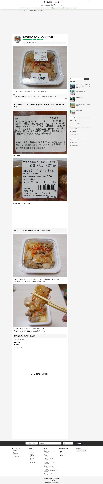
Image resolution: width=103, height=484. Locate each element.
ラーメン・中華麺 (47, 460)
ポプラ (74, 8)
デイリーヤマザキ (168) (75, 131)
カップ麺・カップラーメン (49, 462)
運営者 (14, 452)
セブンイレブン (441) (74, 120)
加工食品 (46, 471)
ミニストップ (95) (74, 128)
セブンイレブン (23, 8)
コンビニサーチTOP (17, 10)
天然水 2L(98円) (76, 97)
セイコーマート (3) (74, 142)
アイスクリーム (47, 474)
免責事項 (14, 454)
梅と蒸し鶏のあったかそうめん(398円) (80, 104)
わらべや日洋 (40, 39)
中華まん (46, 469)
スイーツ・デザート (48, 473)
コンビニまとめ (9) (74, 145)
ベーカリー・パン (47, 456)
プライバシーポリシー (17, 456)
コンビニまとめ (32, 462)
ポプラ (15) (72, 137)
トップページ (17, 448)
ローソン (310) (73, 126)
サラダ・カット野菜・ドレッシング (51, 470)
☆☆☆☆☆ (62, 456)
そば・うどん (46, 459)
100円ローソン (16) (74, 139)
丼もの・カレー (47, 451)
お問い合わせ (15, 453)
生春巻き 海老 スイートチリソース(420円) (79, 111)
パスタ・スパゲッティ (48, 466)
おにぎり (46, 452)
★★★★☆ (62, 451)
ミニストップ (49, 8)
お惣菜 (17, 344)
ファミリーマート (40, 8)
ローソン (32, 8)
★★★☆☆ (33, 39)
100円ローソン (31, 456)
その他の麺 (46, 463)
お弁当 (45, 450)
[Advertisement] (51, 22)
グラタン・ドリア (47, 465)
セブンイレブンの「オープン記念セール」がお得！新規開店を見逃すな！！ (80, 86)
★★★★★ (62, 450)
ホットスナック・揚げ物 (49, 467)
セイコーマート (32, 460)
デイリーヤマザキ (58, 8)
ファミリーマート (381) (75, 123)
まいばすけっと (67, 8)
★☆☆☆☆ (62, 455)
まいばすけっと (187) (74, 134)
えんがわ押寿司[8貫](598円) (79, 91)
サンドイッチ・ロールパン (49, 458)
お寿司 (45, 454)
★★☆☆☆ (62, 454)
